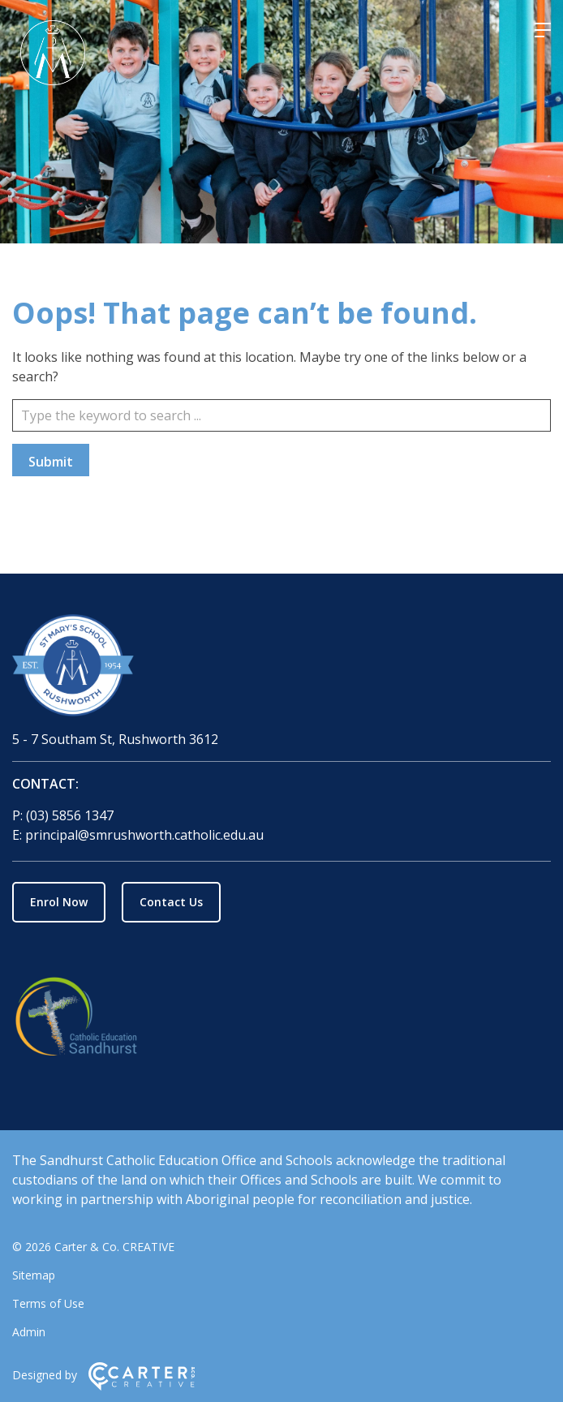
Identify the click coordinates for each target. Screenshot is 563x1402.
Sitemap (33, 1275)
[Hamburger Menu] (543, 30)
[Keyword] (281, 415)
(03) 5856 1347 (70, 815)
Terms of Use (48, 1303)
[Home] (281, 667)
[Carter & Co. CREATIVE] (141, 1386)
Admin (28, 1332)
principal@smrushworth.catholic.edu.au (144, 835)
